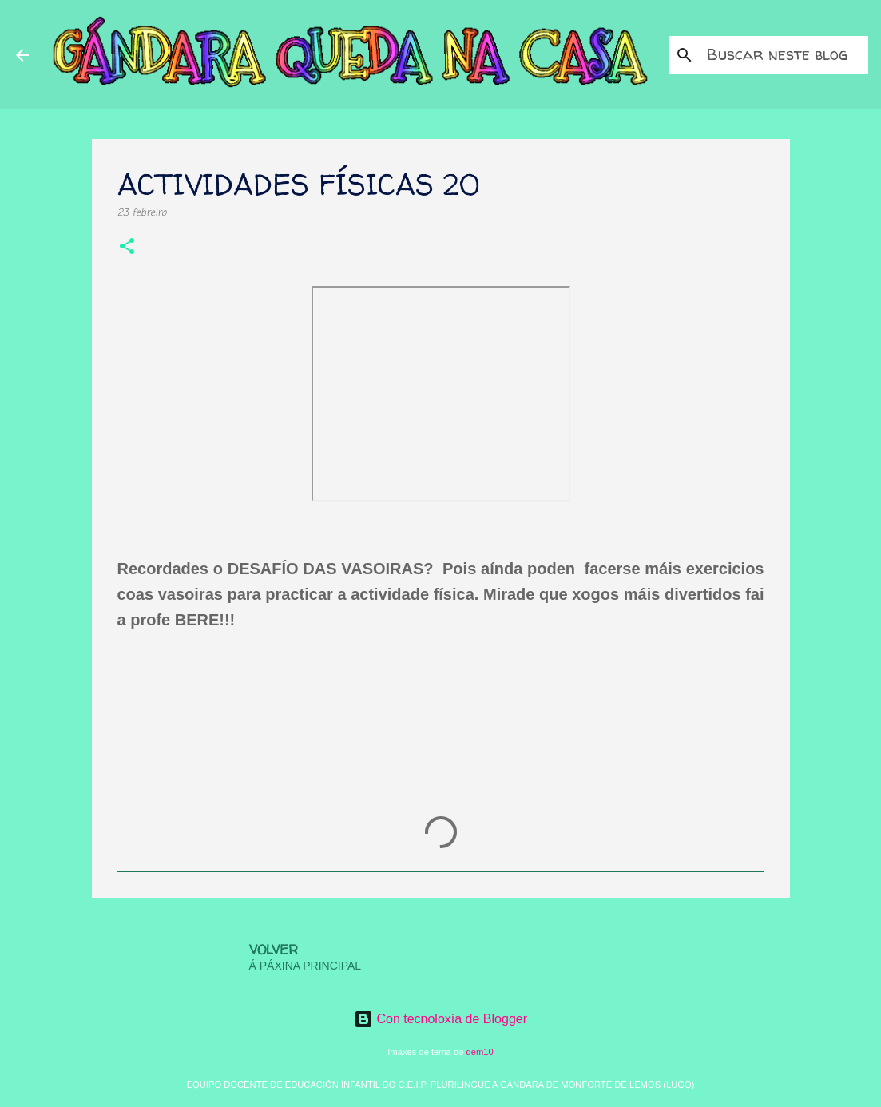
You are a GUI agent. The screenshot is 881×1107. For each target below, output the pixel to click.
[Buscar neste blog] (784, 55)
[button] (127, 248)
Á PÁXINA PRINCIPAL (305, 965)
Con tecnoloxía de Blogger (440, 1019)
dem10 (480, 1052)
